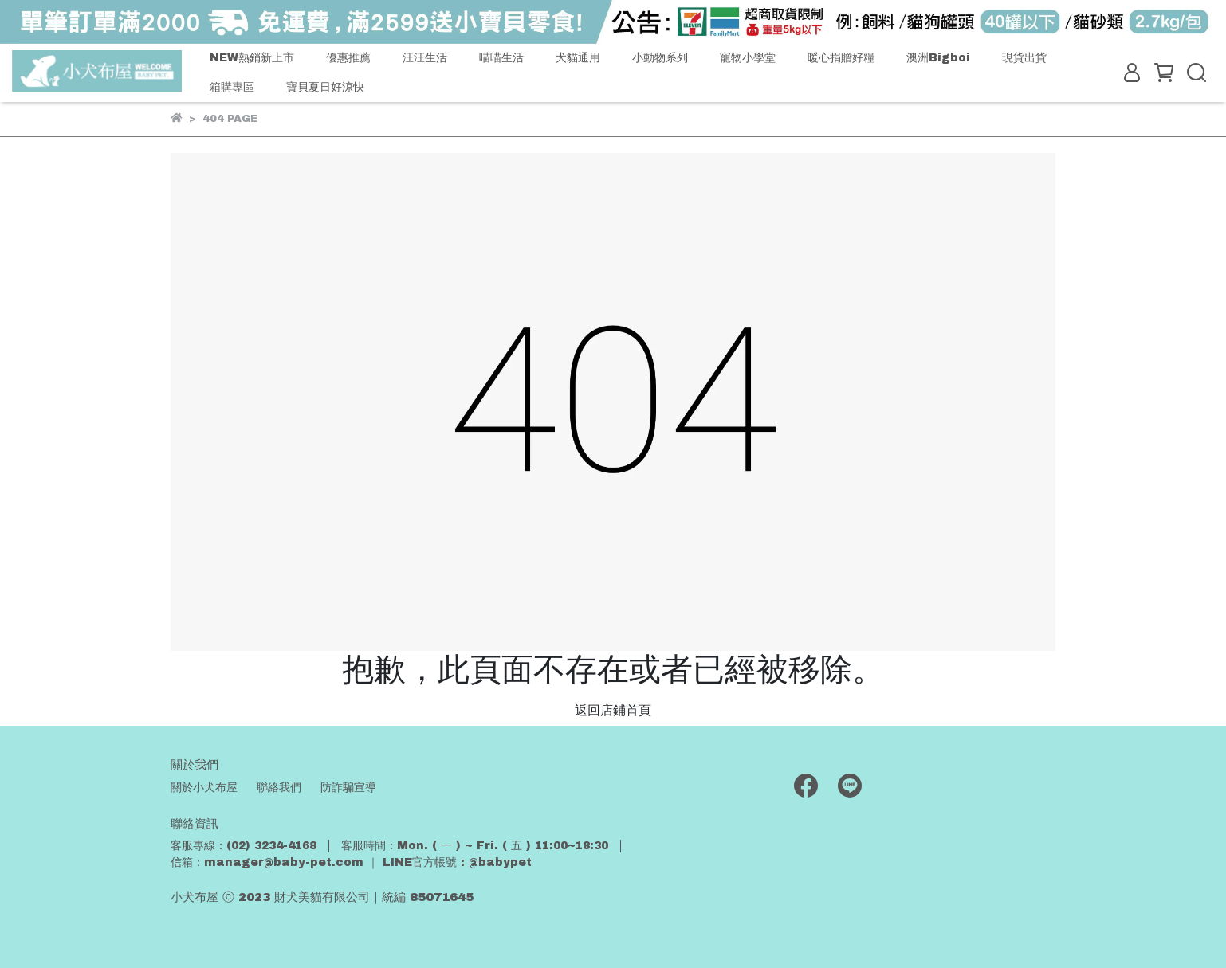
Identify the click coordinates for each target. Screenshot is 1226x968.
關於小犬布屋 (204, 788)
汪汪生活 (425, 58)
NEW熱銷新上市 (252, 58)
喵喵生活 (501, 58)
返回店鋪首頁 (613, 710)
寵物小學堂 (748, 58)
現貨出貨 (1024, 58)
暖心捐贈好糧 (841, 58)
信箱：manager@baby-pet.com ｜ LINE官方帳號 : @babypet (351, 862)
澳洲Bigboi (938, 58)
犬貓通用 (578, 58)
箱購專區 (232, 87)
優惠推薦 (348, 58)
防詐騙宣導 (348, 788)
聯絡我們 (279, 788)
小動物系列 (660, 58)
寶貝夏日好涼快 (325, 87)
